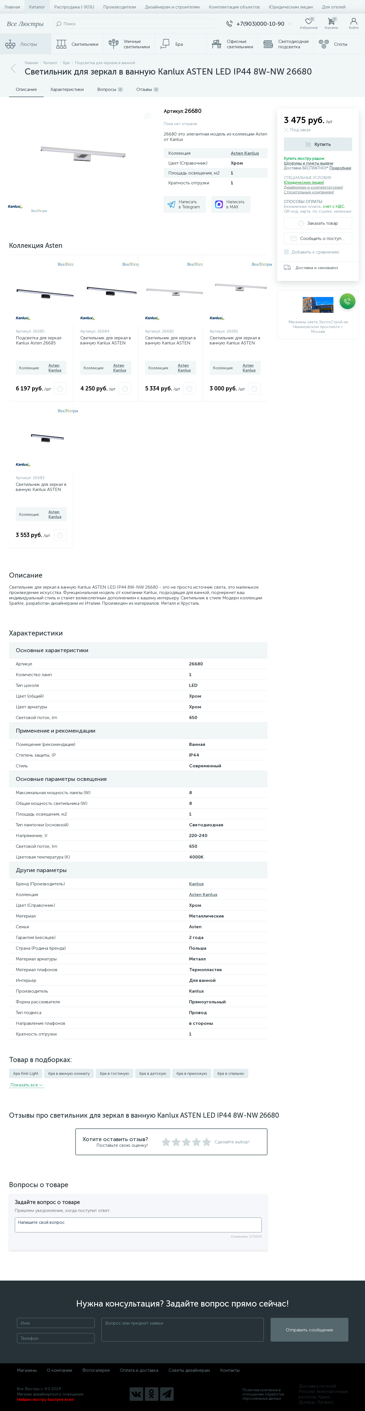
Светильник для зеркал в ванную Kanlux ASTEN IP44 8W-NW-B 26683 (41, 489)
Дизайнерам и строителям (172, 7)
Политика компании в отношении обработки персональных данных (263, 1394)
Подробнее (340, 168)
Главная (12, 7)
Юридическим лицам (291, 7)
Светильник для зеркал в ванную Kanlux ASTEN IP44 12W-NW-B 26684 (105, 342)
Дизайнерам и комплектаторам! (313, 187)
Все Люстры (25, 23)
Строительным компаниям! (309, 192)
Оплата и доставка (139, 1370)
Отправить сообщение (309, 1330)
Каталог (37, 7)
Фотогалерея (96, 1370)
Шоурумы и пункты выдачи (308, 163)
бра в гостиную (114, 1073)
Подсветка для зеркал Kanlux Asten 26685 (38, 340)
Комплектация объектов (234, 7)
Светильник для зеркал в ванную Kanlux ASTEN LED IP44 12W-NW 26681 (235, 345)
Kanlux (196, 883)
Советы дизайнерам (189, 1370)
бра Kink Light (25, 1073)
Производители (119, 7)
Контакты (230, 1370)
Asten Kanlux (245, 153)
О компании (59, 1370)
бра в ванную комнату (69, 1073)
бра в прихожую (191, 1073)
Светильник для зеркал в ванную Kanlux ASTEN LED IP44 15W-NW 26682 (170, 345)
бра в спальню (230, 1073)
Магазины (27, 1370)
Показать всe (26, 1084)
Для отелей (334, 7)
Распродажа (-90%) (74, 7)
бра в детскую (152, 1073)
